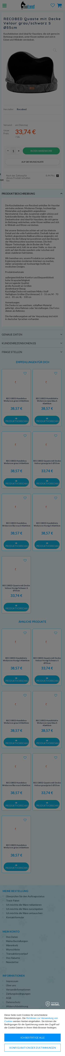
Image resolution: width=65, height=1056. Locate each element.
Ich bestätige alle (32, 1037)
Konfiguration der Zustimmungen (32, 1047)
